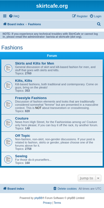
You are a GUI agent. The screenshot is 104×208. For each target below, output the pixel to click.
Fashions (12, 47)
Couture (22, 118)
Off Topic (22, 136)
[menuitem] (14, 16)
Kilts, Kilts (23, 81)
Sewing (21, 156)
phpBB (38, 198)
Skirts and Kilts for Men (34, 63)
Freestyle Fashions (31, 98)
